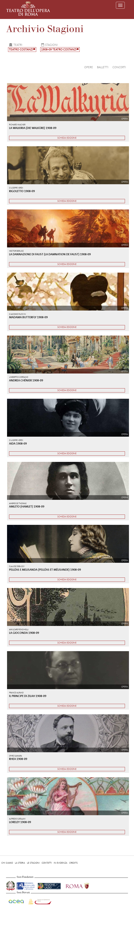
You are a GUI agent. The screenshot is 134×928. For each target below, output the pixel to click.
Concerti (119, 67)
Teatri (15, 45)
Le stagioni (33, 862)
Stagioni (49, 45)
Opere (88, 67)
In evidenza (60, 862)
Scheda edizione (66, 137)
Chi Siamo (7, 862)
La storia (20, 862)
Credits (73, 862)
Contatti (47, 862)
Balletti (102, 67)
